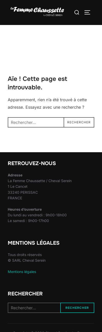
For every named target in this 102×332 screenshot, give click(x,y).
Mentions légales (22, 271)
